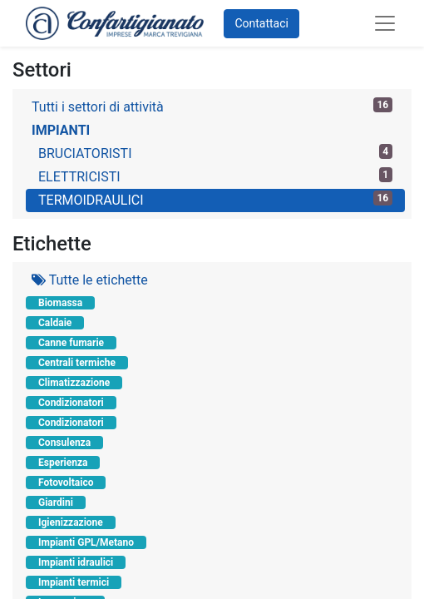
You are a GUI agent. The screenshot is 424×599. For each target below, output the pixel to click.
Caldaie (54, 323)
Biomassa (60, 303)
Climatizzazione (74, 383)
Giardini (55, 502)
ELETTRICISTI (215, 176)
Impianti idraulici (75, 562)
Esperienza (62, 462)
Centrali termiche (77, 363)
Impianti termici (73, 582)
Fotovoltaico (65, 482)
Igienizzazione (70, 522)
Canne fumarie (71, 343)
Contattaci (261, 23)
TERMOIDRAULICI (215, 199)
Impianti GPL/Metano (86, 542)
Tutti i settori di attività (212, 106)
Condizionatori (71, 402)
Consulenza (64, 442)
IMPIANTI (61, 130)
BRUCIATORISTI (215, 152)
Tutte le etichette (90, 280)
